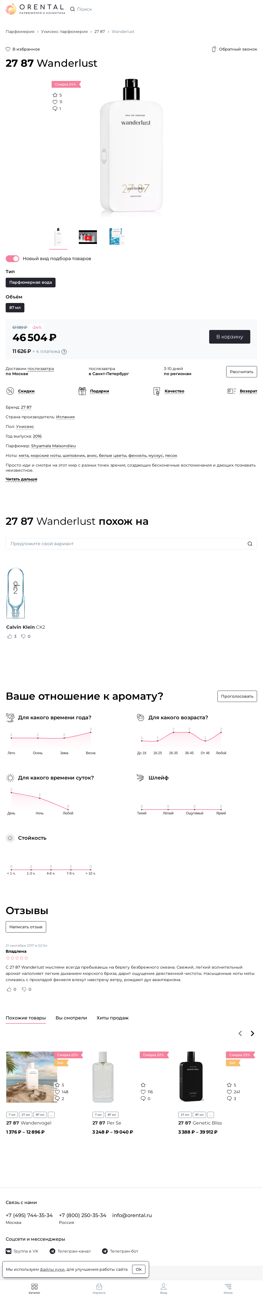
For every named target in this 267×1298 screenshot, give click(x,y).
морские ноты (46, 455)
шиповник (74, 455)
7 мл (12, 1115)
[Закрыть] (208, 232)
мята (24, 455)
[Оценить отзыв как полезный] (9, 636)
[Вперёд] (252, 1033)
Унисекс (25, 426)
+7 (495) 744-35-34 (29, 1215)
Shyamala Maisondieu (53, 445)
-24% (37, 327)
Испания (65, 416)
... (51, 1115)
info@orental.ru (132, 1215)
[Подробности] (64, 352)
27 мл (26, 1115)
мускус (156, 455)
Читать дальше (21, 479)
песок (171, 455)
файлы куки (52, 1269)
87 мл (40, 1115)
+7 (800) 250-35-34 (82, 1215)
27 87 (26, 407)
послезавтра (40, 368)
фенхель (137, 455)
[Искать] (250, 544)
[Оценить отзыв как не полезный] (23, 636)
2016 (37, 436)
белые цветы (112, 455)
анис (92, 455)
